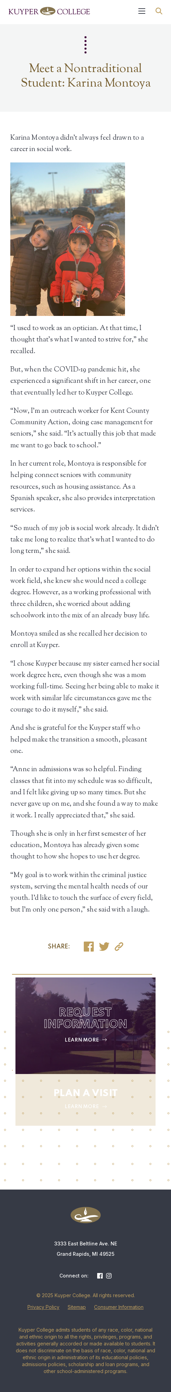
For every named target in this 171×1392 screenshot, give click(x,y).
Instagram (109, 1276)
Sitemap (77, 1307)
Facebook (100, 1276)
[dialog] (150, 1371)
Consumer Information (119, 1307)
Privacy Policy (43, 1307)
